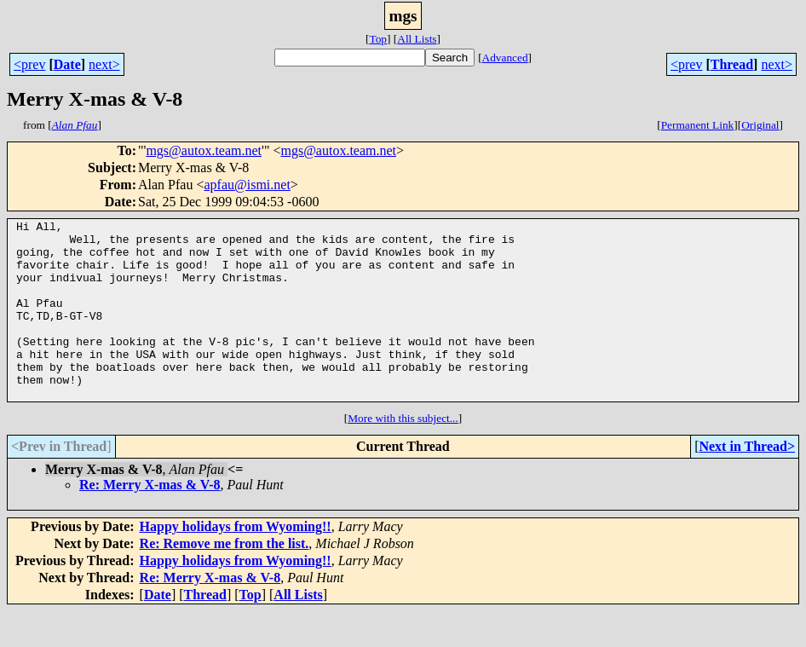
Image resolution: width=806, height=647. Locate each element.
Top (378, 38)
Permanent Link (697, 124)
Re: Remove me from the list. (224, 579)
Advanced (505, 57)
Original (760, 124)
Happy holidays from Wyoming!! (235, 562)
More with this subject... (403, 454)
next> (104, 64)
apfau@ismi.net (247, 184)
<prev (29, 64)
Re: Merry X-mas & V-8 (150, 520)
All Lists (416, 38)
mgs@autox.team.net (204, 150)
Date (67, 64)
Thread (732, 64)
